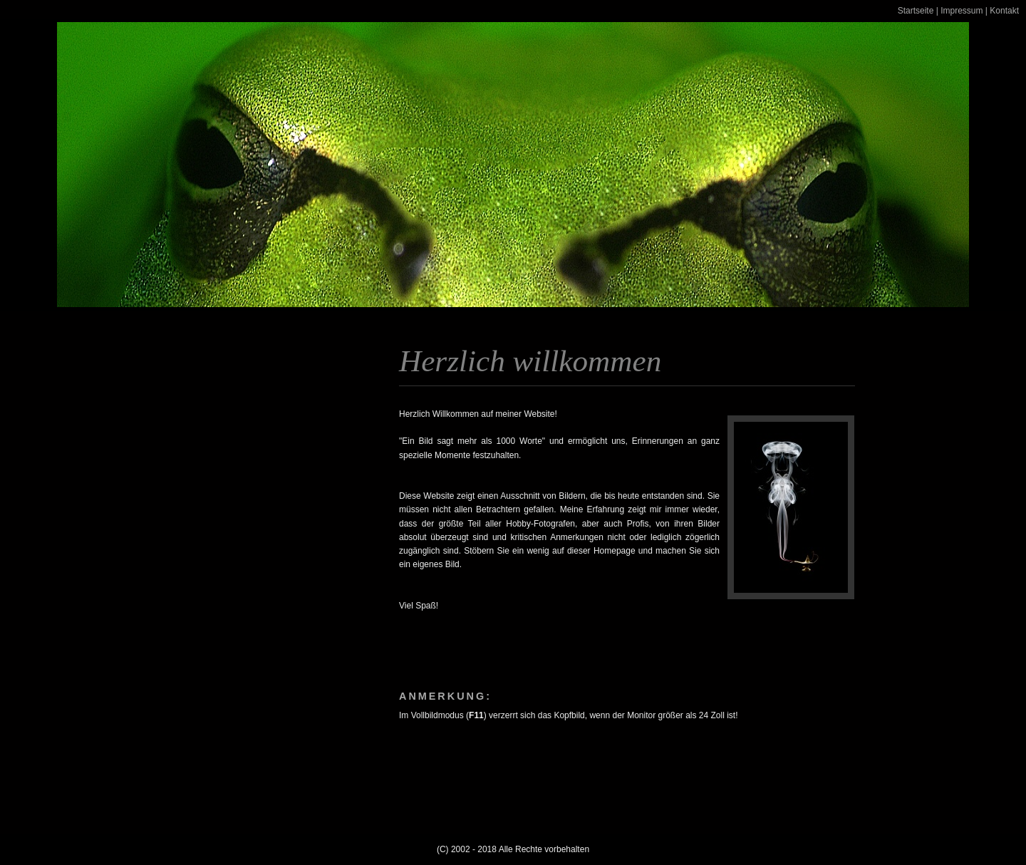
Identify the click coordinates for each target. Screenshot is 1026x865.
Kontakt (1004, 11)
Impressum (961, 11)
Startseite (916, 11)
